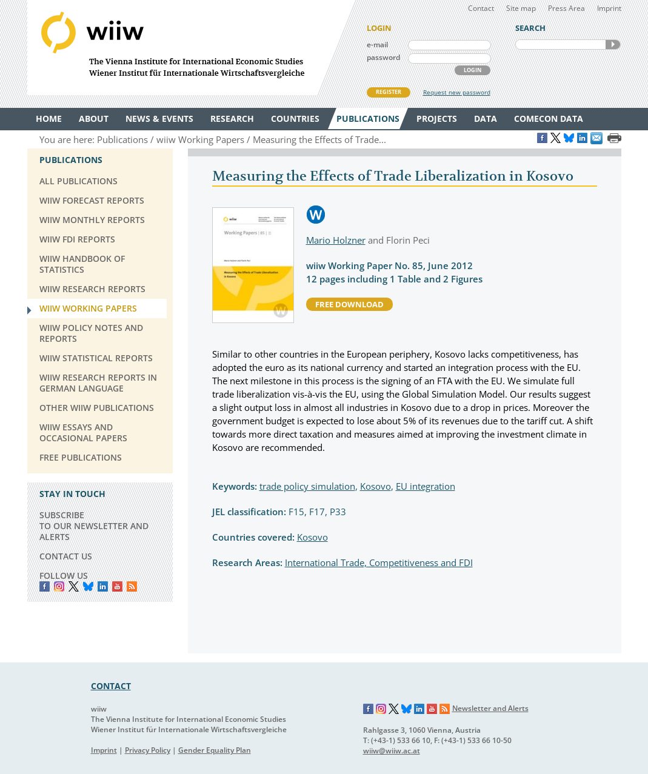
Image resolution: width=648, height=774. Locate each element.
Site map (521, 8)
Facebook (44, 586)
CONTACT (111, 686)
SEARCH (613, 44)
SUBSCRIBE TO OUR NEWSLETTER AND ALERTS (94, 525)
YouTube (117, 586)
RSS (132, 586)
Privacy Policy (147, 750)
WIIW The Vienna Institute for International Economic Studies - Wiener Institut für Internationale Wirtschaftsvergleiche (191, 47)
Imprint (609, 8)
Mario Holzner (336, 240)
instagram (59, 586)
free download (349, 304)
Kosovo (375, 486)
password (383, 57)
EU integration (425, 486)
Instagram (381, 709)
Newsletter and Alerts (490, 708)
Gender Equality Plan (214, 750)
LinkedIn (103, 586)
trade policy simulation (307, 486)
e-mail (377, 44)
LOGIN (472, 70)
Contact (481, 8)
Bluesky (88, 586)
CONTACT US (65, 556)
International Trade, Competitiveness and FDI (379, 562)
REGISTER (388, 92)
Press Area (566, 8)
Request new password (456, 92)
